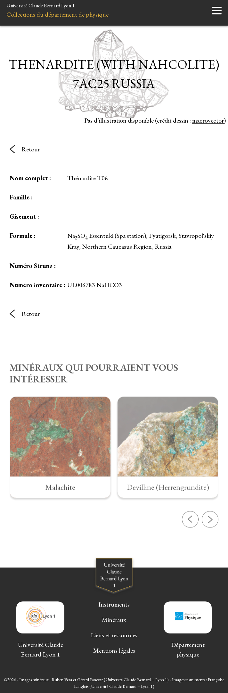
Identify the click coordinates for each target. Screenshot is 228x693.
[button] (190, 539)
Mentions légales (114, 650)
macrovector (208, 120)
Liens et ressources (114, 635)
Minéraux (114, 620)
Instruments (114, 604)
